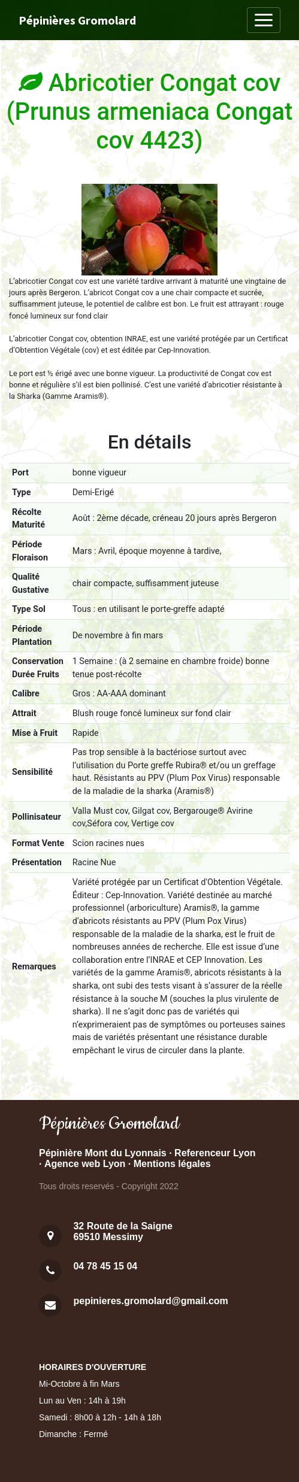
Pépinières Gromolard (77, 20)
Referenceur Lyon (214, 1153)
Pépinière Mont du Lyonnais (103, 1153)
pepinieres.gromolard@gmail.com (150, 1301)
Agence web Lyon (84, 1164)
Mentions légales (172, 1164)
